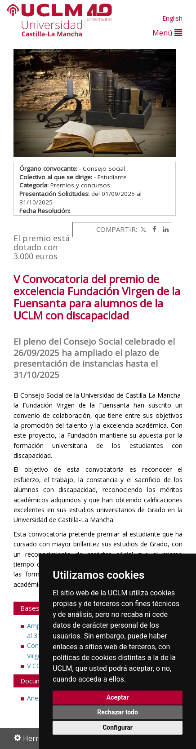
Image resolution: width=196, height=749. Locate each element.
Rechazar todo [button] (117, 712)
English (172, 18)
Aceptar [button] (118, 697)
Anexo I (38, 698)
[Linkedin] (163, 229)
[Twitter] (142, 229)
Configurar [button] (117, 727)
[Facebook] (152, 229)
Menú (167, 32)
